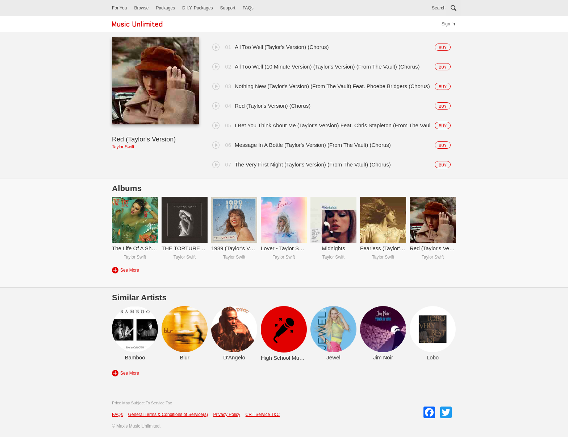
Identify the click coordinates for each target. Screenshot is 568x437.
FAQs (248, 8)
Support (227, 8)
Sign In (448, 23)
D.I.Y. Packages (197, 8)
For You (119, 8)
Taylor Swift (123, 146)
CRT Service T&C (263, 414)
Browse (141, 8)
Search (439, 8)
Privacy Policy (226, 414)
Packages (165, 8)
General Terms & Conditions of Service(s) (168, 414)
